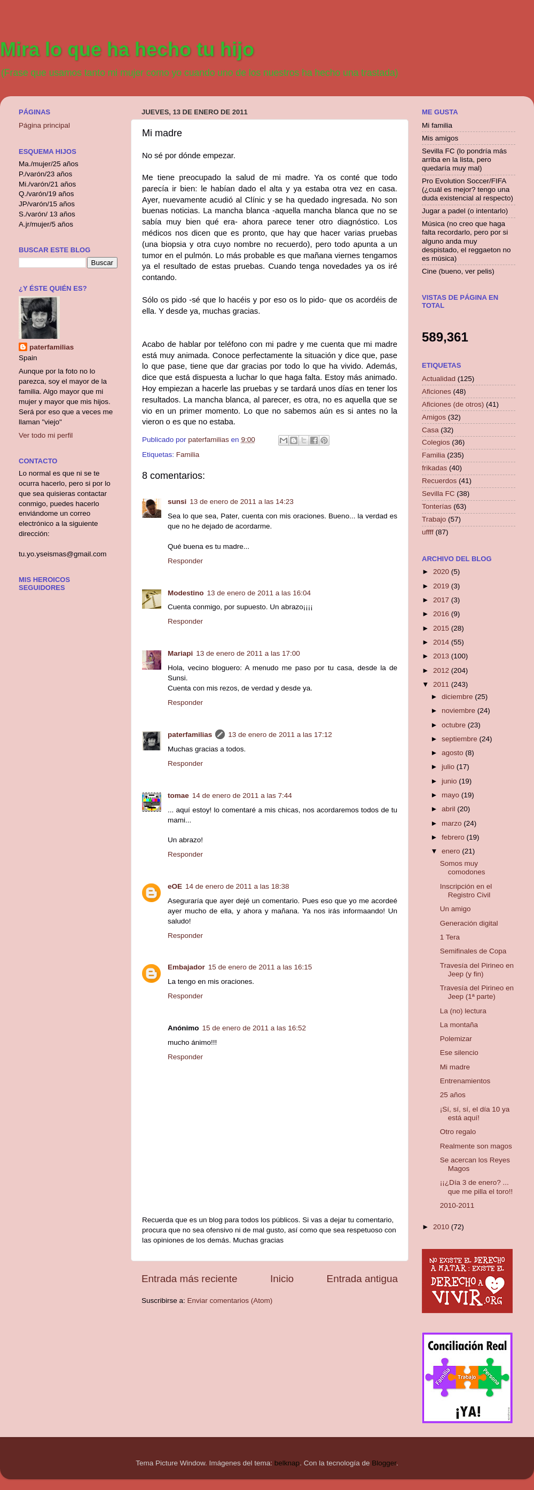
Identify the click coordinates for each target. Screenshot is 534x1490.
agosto (453, 753)
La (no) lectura (463, 1011)
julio (449, 767)
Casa (430, 430)
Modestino (186, 593)
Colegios (436, 442)
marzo (453, 823)
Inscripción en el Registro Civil (466, 890)
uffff (428, 532)
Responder (185, 561)
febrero (454, 837)
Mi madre (455, 1067)
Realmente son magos (476, 1146)
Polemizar (456, 1039)
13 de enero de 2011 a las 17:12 (280, 735)
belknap (287, 1463)
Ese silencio (459, 1053)
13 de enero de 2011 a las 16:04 (259, 593)
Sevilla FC (438, 494)
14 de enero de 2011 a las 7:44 (242, 795)
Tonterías (437, 506)
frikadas (434, 468)
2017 (442, 600)
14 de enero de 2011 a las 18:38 (237, 886)
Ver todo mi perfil (46, 435)
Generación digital (469, 923)
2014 (442, 642)
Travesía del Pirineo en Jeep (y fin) (477, 969)
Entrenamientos (465, 1081)
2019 (442, 586)
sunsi (177, 502)
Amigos (434, 417)
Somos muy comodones (462, 867)
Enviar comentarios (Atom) (230, 1301)
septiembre (461, 739)
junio (450, 781)
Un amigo (455, 909)
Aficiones (436, 391)
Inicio (282, 1278)
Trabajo (434, 519)
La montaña (459, 1025)
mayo (451, 795)
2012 (442, 670)
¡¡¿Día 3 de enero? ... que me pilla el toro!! (476, 1186)
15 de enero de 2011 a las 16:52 (254, 1028)
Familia (188, 455)
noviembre (459, 711)
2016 (442, 614)
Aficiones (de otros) (453, 404)
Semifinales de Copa (473, 951)
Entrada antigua (362, 1278)
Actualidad (439, 379)
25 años (453, 1095)
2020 (442, 572)
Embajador (186, 967)
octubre (455, 725)
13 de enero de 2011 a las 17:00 (248, 653)
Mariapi (180, 653)
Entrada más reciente (190, 1278)
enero (452, 851)
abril (449, 809)
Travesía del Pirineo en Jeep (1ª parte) (477, 992)
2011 (442, 684)
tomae (178, 795)
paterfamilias (190, 735)
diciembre (458, 697)
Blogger (384, 1463)
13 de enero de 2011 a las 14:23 (241, 502)
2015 (442, 628)
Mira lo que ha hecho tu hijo (127, 49)
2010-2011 (457, 1205)
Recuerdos (439, 481)
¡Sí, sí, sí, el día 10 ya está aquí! (475, 1113)
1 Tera (450, 937)
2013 (442, 656)
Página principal (44, 125)
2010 (442, 1227)
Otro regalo (458, 1132)
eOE (175, 886)
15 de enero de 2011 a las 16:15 (260, 967)
